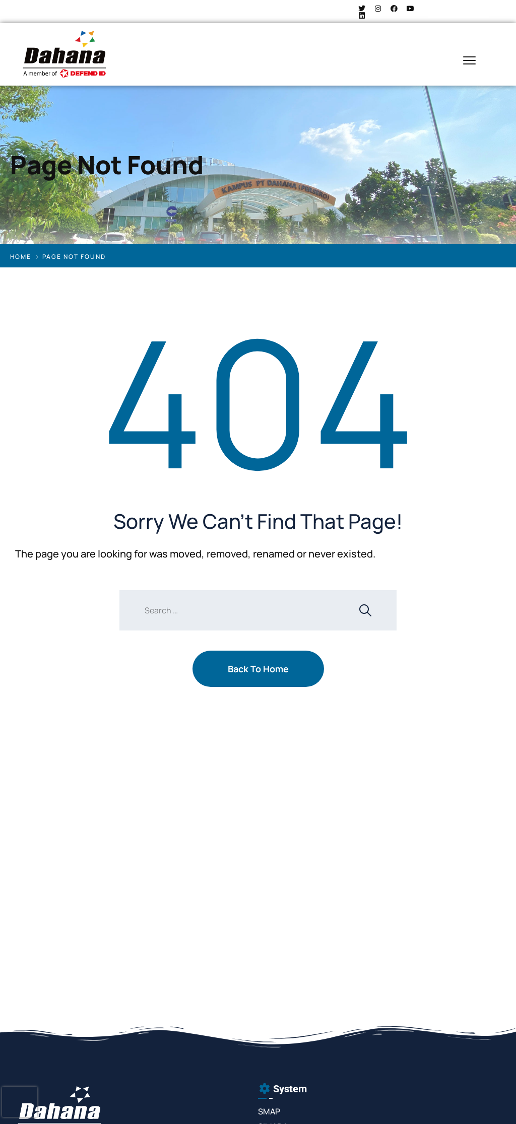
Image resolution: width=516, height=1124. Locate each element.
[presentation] (19, 1102)
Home (20, 256)
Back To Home (258, 669)
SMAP (269, 1111)
